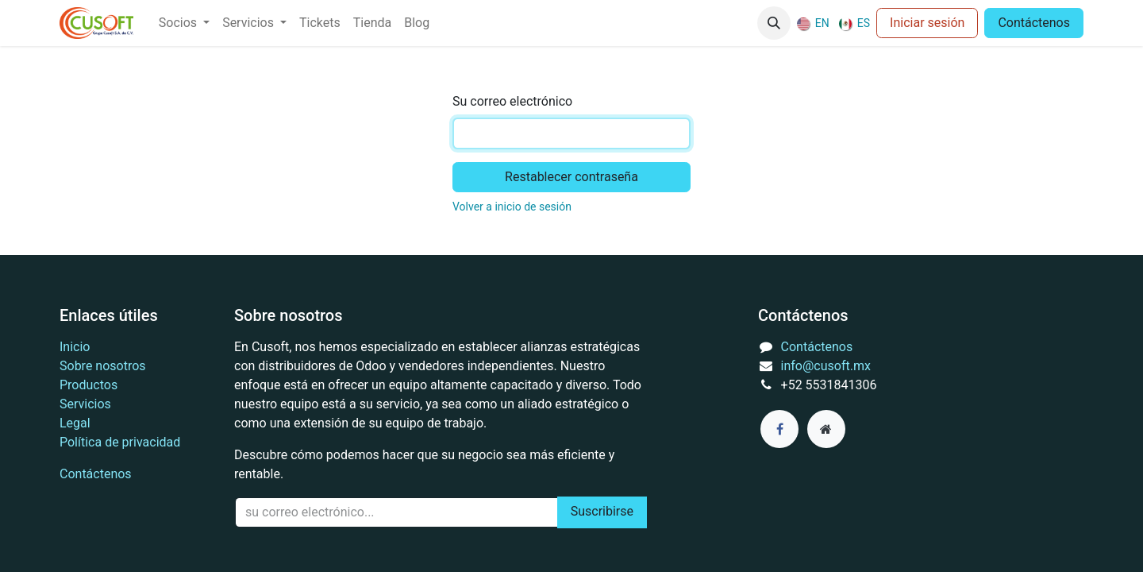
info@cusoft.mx (826, 365)
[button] (774, 23)
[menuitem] (184, 23)
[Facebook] (779, 429)
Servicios (85, 404)
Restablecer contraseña (571, 176)
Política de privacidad (120, 442)
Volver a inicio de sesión (512, 206)
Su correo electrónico (512, 101)
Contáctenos (1034, 22)
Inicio (75, 346)
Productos (88, 384)
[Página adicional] (826, 429)
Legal (75, 423)
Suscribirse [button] (602, 511)
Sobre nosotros (103, 365)
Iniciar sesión (927, 22)
